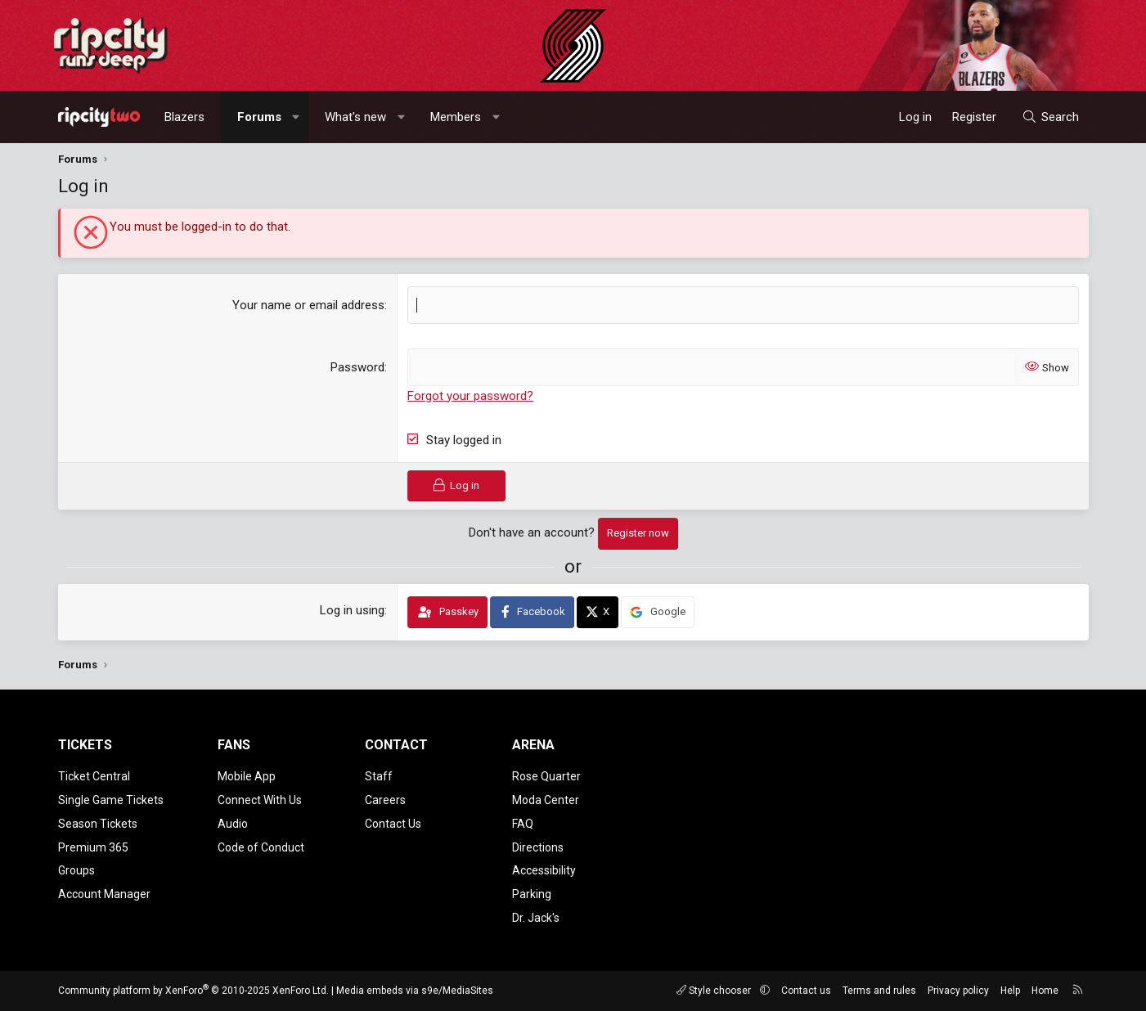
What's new (355, 117)
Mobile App (247, 776)
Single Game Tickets (111, 800)
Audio (233, 823)
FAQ (522, 823)
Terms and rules (879, 990)
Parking (531, 894)
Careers (385, 800)
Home (1044, 990)
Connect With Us (260, 800)
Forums (259, 117)
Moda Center (545, 800)
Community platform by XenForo (193, 990)
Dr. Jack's (536, 917)
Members (455, 117)
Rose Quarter (546, 776)
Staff (379, 776)
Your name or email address (308, 305)
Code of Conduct (261, 847)
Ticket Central (94, 776)
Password (357, 367)
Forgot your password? (470, 396)
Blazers (184, 117)
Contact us (806, 990)
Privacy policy (958, 990)
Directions (538, 847)
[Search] (1050, 117)
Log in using (352, 610)
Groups (76, 870)
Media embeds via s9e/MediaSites (414, 990)
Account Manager (104, 894)
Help (1010, 990)
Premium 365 (93, 847)
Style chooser (714, 990)
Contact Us (393, 823)
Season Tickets (97, 823)
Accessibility (544, 870)
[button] (295, 117)
